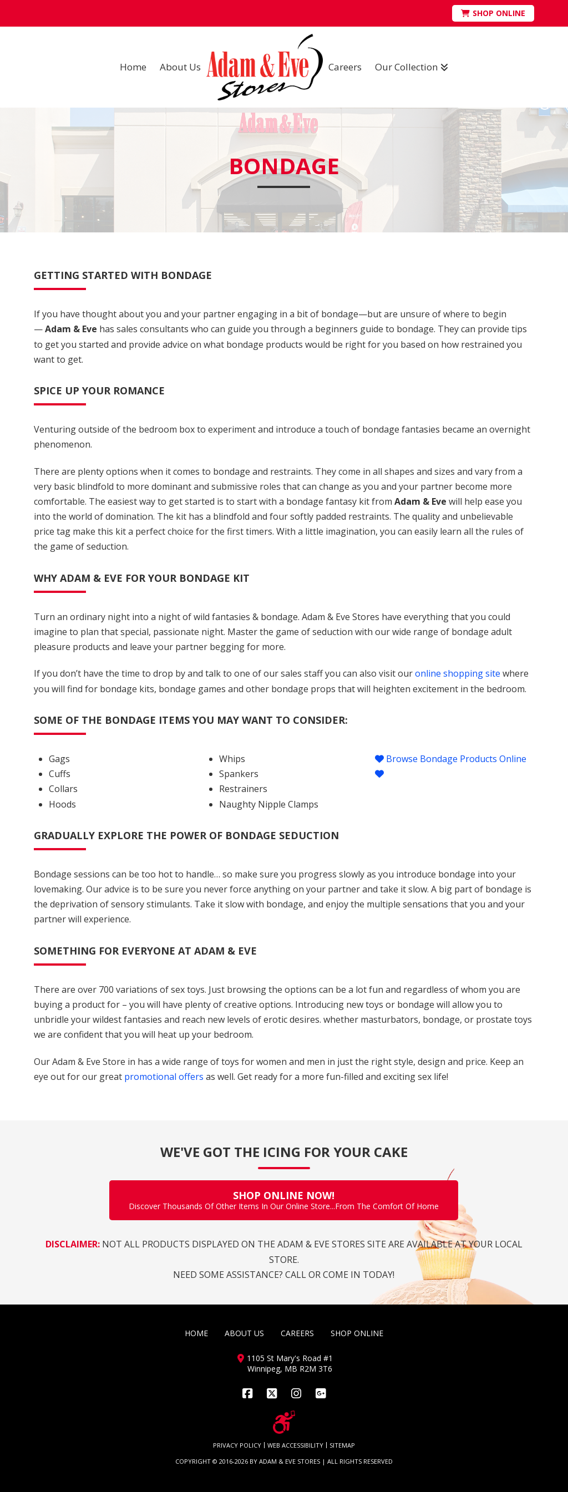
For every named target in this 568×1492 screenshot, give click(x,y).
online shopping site (457, 673)
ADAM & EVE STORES (289, 1461)
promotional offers (164, 1076)
